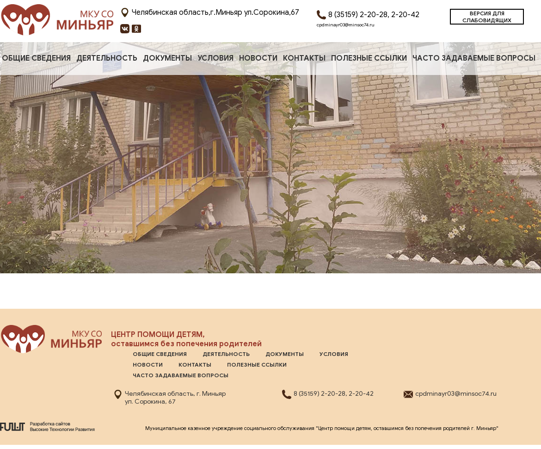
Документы (167, 58)
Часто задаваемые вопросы (473, 58)
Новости (258, 58)
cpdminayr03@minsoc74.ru (346, 25)
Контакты (304, 58)
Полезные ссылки (369, 58)
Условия (215, 58)
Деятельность (106, 58)
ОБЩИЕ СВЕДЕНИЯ (36, 58)
